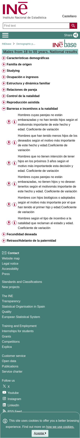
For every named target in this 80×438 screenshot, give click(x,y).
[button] (70, 35)
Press (6, 274)
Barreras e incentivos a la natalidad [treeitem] (32, 108)
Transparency (11, 301)
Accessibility (10, 268)
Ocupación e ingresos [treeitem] (22, 77)
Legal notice (10, 263)
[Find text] (36, 26)
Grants (6, 336)
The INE (7, 296)
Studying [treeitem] (13, 70)
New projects (10, 287)
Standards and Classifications (22, 281)
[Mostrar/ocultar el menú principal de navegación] (5, 35)
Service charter (12, 371)
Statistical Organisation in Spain (23, 306)
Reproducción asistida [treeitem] (23, 102)
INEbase (6, 43)
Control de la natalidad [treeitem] (23, 96)
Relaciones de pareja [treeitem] (22, 89)
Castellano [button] (69, 16)
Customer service (14, 355)
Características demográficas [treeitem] (28, 58)
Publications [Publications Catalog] (10, 366)
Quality (6, 311)
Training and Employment (19, 326)
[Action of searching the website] (73, 26)
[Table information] (14, 121)
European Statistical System (21, 317)
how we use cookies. (60, 426)
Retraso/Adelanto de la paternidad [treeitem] (31, 240)
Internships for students (18, 331)
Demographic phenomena (30, 43)
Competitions (11, 341)
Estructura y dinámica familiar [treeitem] (28, 83)
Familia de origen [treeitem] (19, 64)
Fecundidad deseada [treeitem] (22, 234)
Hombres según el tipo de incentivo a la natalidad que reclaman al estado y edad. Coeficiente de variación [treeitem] (46, 223)
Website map (11, 258)
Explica (7, 346)
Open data (9, 361)
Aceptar (40, 433)
